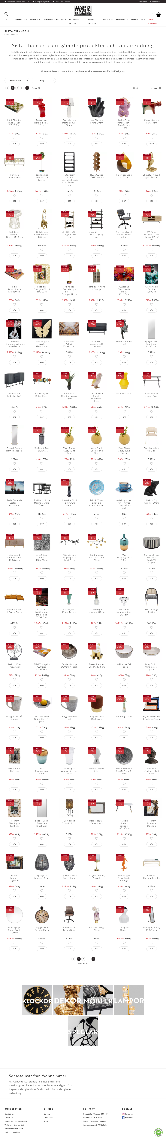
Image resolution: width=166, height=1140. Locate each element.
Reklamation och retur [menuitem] (13, 1128)
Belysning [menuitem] (121, 19)
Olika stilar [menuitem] (48, 1117)
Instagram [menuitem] (129, 1114)
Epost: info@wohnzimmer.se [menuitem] (94, 1121)
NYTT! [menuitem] (9, 19)
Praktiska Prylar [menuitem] (74, 21)
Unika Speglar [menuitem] (92, 21)
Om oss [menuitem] (47, 1114)
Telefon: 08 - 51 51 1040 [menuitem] (92, 1117)
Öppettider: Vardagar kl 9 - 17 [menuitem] (95, 1114)
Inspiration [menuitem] (137, 19)
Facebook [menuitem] (129, 1117)
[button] (8, 14)
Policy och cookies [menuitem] (12, 1132)
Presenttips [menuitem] (21, 19)
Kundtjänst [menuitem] (154, 1)
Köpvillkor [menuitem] (8, 1117)
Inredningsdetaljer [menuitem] (53, 19)
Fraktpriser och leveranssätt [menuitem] (15, 1121)
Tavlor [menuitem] (107, 19)
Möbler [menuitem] (34, 19)
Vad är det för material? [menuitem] (14, 1125)
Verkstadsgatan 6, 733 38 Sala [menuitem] (94, 1125)
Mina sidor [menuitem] (143, 1)
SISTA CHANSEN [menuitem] (152, 21)
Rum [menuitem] (46, 1121)
